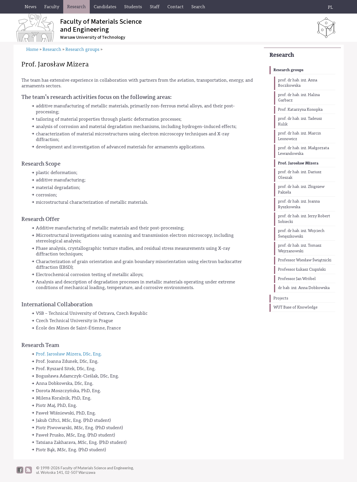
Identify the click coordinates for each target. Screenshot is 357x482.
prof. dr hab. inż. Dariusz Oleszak (299, 175)
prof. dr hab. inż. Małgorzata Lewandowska (303, 151)
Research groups (288, 70)
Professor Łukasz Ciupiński (302, 269)
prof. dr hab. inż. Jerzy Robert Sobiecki (304, 219)
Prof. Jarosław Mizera (298, 163)
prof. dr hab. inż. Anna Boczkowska (297, 83)
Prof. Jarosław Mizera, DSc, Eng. (69, 354)
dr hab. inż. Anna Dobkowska (304, 287)
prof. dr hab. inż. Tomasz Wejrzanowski (299, 248)
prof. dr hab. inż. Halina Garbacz (299, 97)
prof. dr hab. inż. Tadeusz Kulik (300, 121)
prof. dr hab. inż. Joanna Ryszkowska (299, 204)
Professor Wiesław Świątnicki (304, 260)
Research (282, 55)
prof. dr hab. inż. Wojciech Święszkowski (301, 233)
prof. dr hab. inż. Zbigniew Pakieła (301, 189)
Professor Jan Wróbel (297, 278)
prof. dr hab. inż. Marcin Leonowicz (299, 136)
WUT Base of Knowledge (295, 307)
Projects (280, 298)
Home (32, 49)
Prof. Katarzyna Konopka (300, 109)
